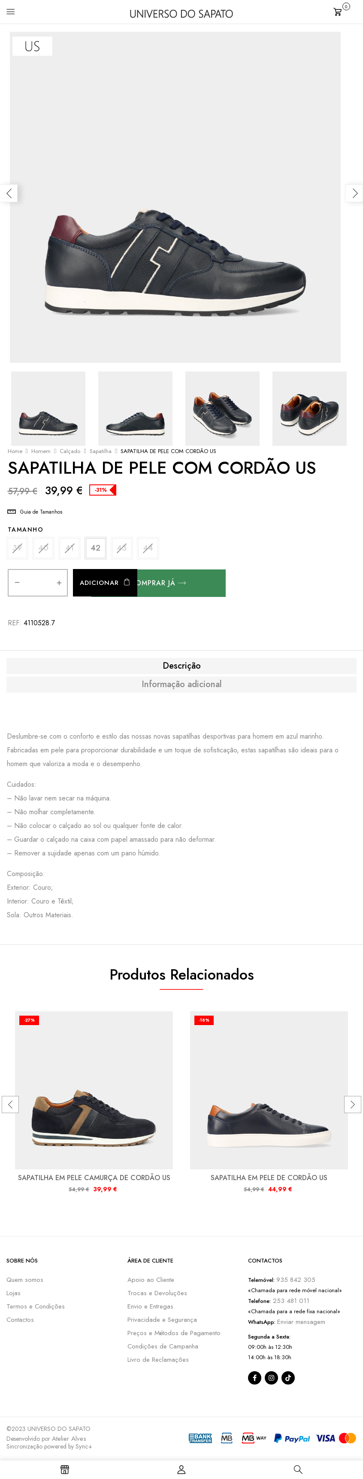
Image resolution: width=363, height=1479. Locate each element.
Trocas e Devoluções (157, 1294)
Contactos (20, 1321)
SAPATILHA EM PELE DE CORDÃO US (269, 1179)
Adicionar (99, 585)
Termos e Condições (35, 1308)
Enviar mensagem (301, 1323)
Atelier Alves (69, 1440)
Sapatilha (101, 451)
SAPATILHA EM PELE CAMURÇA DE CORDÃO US (94, 1179)
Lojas (13, 1294)
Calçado (70, 451)
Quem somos (24, 1281)
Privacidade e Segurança (162, 1321)
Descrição (182, 668)
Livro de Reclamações (158, 1361)
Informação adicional (182, 686)
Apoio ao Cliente (150, 1281)
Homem (41, 451)
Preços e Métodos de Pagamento (174, 1334)
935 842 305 (295, 1281)
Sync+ (84, 1448)
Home (15, 451)
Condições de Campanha (162, 1348)
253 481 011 (290, 1302)
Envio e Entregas (150, 1308)
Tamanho (26, 529)
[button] (345, 11)
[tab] (181, 668)
